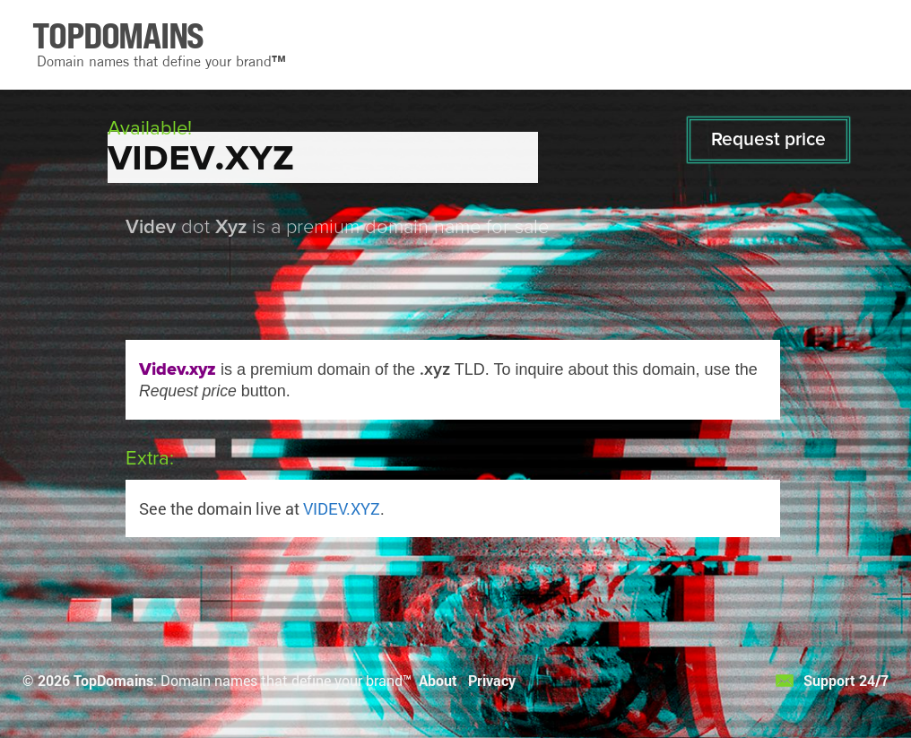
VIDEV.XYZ (341, 508)
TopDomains (113, 680)
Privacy (492, 680)
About (438, 680)
